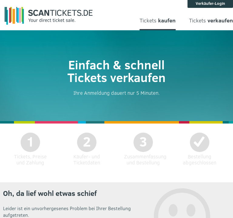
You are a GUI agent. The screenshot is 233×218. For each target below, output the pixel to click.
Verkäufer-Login (210, 3)
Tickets (158, 20)
